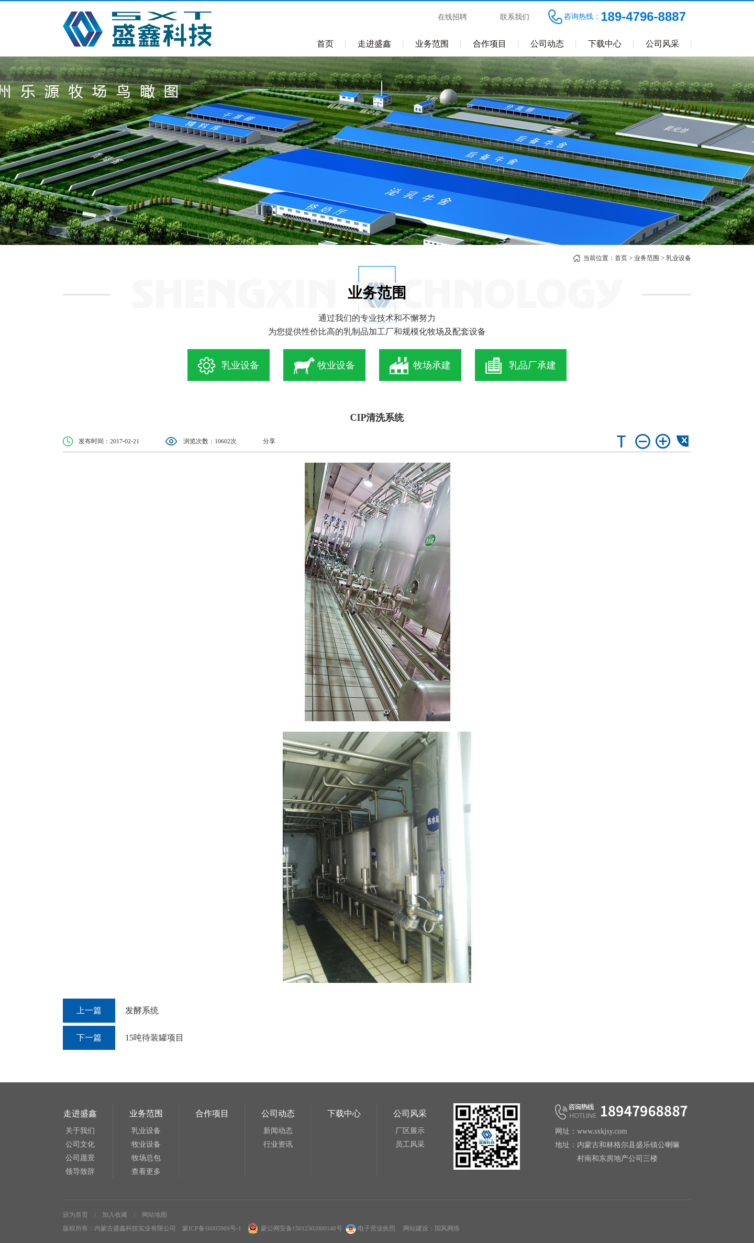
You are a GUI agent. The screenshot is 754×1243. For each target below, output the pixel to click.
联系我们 (514, 17)
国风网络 (447, 1228)
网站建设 (415, 1228)
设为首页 (75, 1214)
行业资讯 (278, 1144)
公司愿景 (80, 1158)
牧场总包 (146, 1158)
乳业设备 (678, 258)
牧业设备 (146, 1144)
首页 (325, 43)
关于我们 (80, 1131)
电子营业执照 (369, 1228)
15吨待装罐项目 (123, 1038)
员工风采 (410, 1144)
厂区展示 (410, 1131)
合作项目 (489, 43)
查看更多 (146, 1171)
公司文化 (80, 1144)
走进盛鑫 (374, 43)
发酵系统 (111, 1011)
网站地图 (154, 1214)
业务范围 (432, 43)
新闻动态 (278, 1131)
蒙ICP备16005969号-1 (211, 1228)
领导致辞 (80, 1171)
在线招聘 (452, 17)
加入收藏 (114, 1214)
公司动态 (547, 43)
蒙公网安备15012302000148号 (301, 1228)
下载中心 (605, 43)
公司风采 (662, 43)
